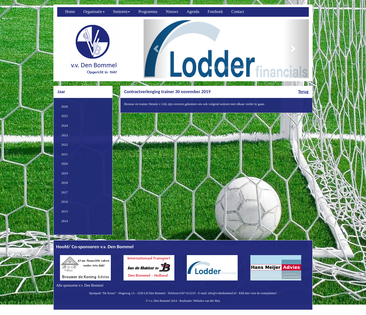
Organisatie (93, 11)
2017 (64, 192)
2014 (64, 221)
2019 (64, 173)
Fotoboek (215, 11)
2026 (64, 106)
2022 (64, 144)
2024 (64, 125)
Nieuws (172, 11)
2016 (64, 202)
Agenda (193, 11)
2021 (64, 154)
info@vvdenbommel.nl (222, 293)
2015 (64, 211)
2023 (64, 135)
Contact (237, 11)
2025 (64, 116)
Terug (303, 91)
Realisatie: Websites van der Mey (199, 301)
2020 (64, 163)
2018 (64, 183)
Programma (147, 11)
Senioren (121, 11)
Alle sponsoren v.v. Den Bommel (79, 285)
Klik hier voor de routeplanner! (258, 293)
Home (70, 11)
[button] (156, 48)
